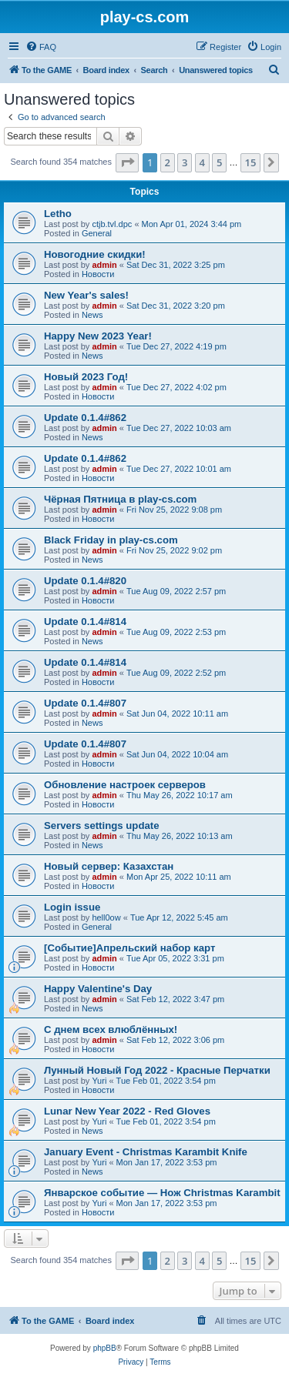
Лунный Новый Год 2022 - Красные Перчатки (157, 1070)
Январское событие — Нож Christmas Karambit (162, 1192)
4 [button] (202, 162)
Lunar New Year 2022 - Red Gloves (127, 1111)
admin (104, 264)
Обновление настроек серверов (125, 784)
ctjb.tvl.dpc (112, 224)
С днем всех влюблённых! (110, 1029)
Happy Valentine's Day (98, 988)
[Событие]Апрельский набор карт (129, 948)
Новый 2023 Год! (86, 377)
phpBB (104, 1348)
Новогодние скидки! (95, 254)
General (97, 233)
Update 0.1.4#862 (85, 417)
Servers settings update (102, 825)
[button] (127, 162)
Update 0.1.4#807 (85, 703)
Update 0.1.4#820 (85, 581)
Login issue (72, 907)
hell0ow (106, 917)
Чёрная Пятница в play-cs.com (120, 499)
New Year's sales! (86, 295)
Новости (98, 274)
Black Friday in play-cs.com (111, 540)
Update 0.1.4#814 (85, 621)
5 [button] (219, 162)
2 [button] (167, 162)
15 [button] (251, 162)
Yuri (99, 1080)
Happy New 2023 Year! (98, 336)
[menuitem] (40, 47)
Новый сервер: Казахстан (108, 866)
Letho (58, 213)
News (92, 314)
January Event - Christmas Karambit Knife (145, 1152)
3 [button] (184, 162)
